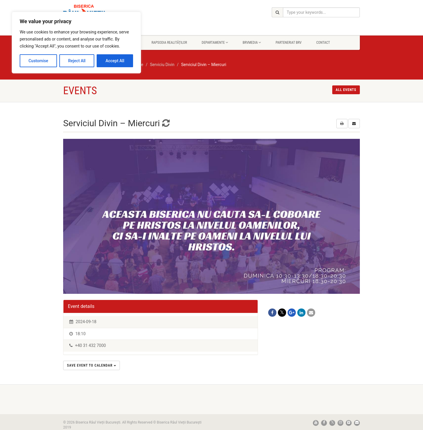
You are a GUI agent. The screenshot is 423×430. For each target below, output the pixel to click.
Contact (323, 43)
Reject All (76, 60)
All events (346, 90)
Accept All (114, 60)
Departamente (215, 43)
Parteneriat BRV (288, 43)
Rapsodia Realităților (169, 43)
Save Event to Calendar (91, 365)
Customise (38, 60)
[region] (76, 42)
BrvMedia (252, 43)
